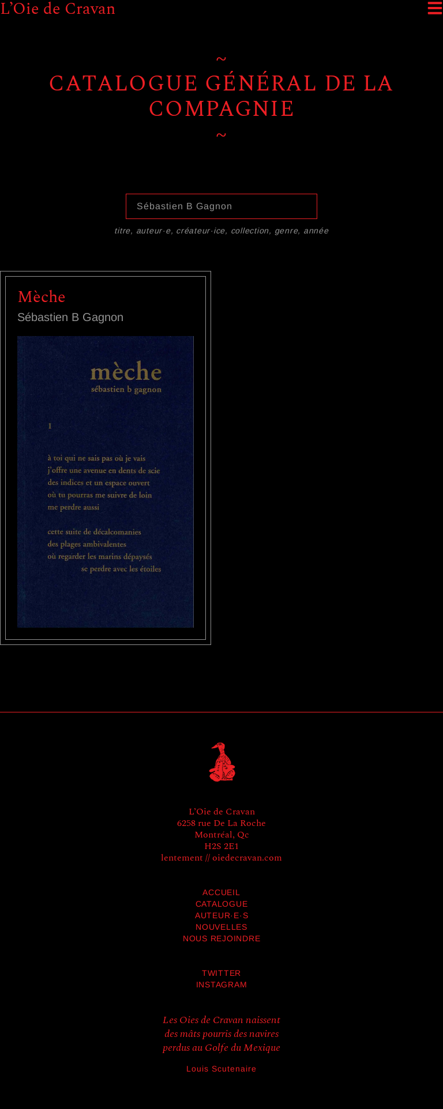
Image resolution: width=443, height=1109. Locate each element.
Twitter (221, 973)
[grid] (221, 468)
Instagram (221, 984)
